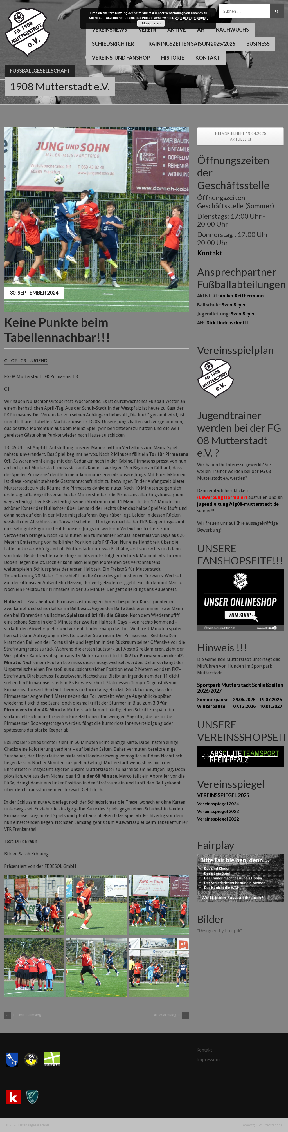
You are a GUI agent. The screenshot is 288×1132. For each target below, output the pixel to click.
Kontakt (207, 58)
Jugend (39, 360)
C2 (14, 360)
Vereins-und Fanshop (121, 58)
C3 (23, 360)
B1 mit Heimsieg (22, 1015)
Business (258, 44)
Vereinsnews (109, 29)
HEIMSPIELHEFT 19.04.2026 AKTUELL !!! (240, 136)
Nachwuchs (232, 29)
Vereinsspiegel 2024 (218, 803)
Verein (147, 29)
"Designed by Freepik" (219, 930)
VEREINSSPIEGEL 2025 (223, 795)
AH (200, 29)
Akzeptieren (151, 23)
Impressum (208, 1059)
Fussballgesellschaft (40, 71)
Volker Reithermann (242, 296)
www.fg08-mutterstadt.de (262, 1125)
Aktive (176, 29)
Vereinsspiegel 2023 (218, 811)
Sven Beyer (234, 305)
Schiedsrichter (113, 44)
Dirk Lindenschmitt (227, 323)
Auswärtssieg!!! (171, 1015)
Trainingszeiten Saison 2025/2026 (190, 44)
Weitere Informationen (191, 17)
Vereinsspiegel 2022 (218, 818)
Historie (172, 58)
